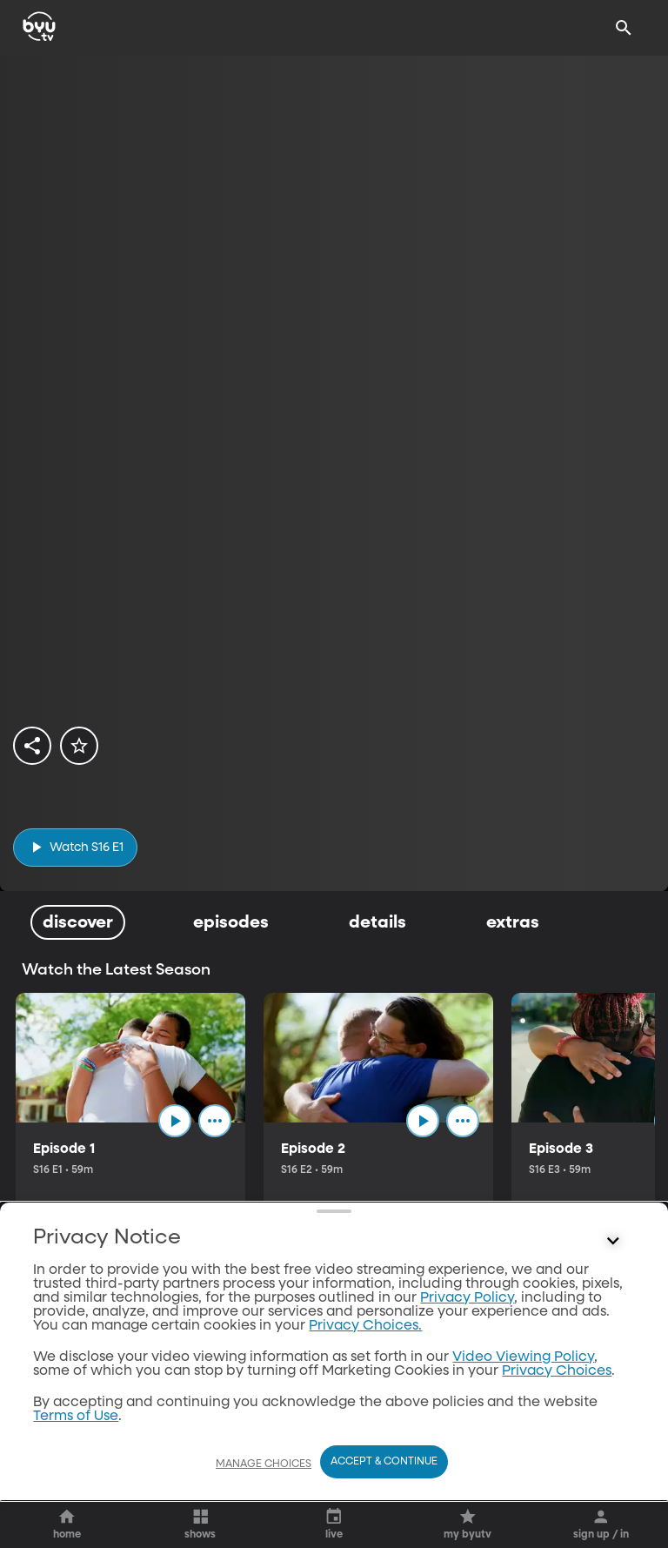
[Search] (624, 28)
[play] (75, 847)
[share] (32, 746)
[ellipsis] (225, 1124)
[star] (79, 746)
